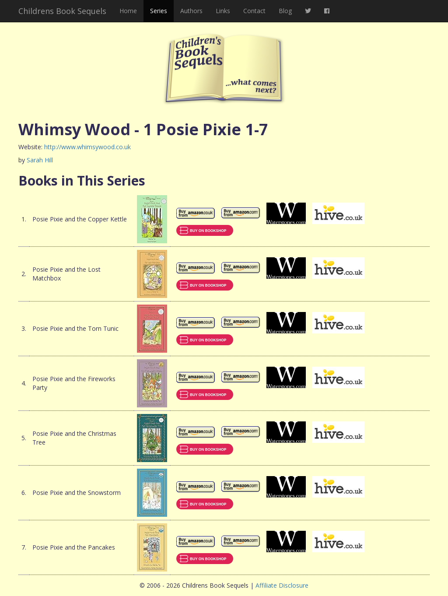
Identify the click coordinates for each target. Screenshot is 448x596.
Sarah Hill (40, 160)
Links (223, 11)
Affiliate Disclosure (282, 585)
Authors (191, 11)
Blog (285, 11)
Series (158, 11)
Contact (254, 11)
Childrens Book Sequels (62, 11)
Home (128, 11)
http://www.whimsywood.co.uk (87, 147)
